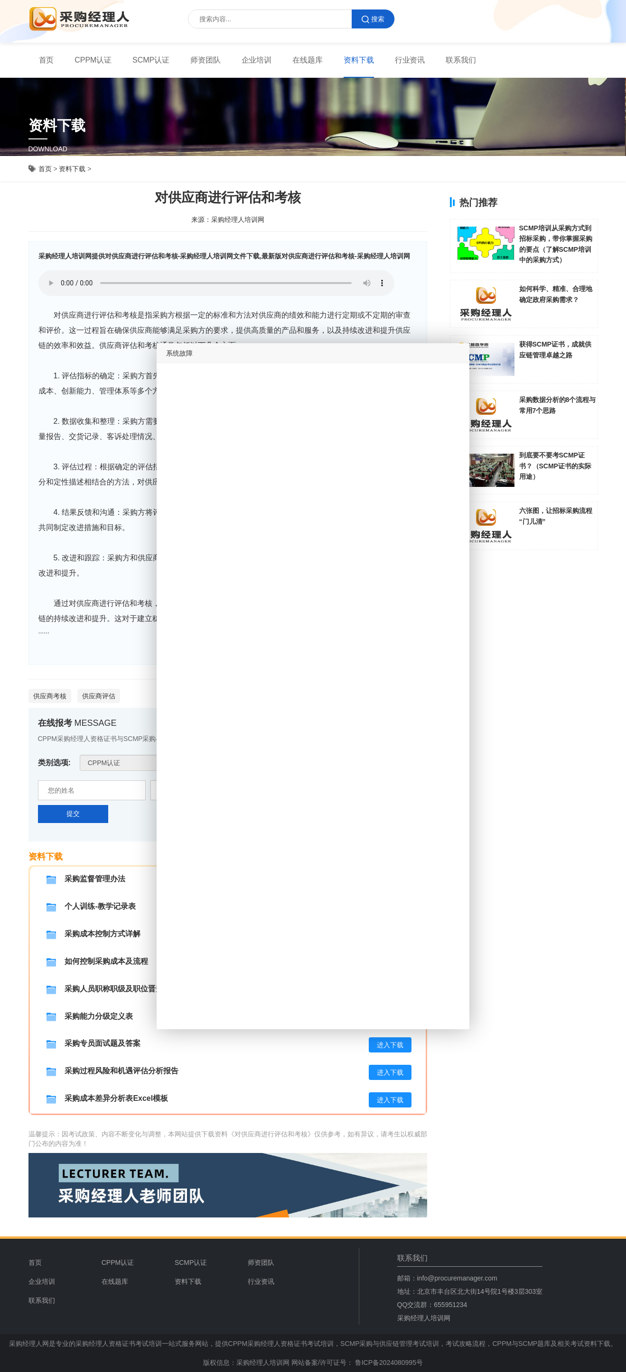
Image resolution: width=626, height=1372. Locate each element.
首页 (46, 60)
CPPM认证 (93, 60)
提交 (73, 813)
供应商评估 (98, 696)
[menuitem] (46, 60)
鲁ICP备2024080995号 (388, 1362)
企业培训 (257, 60)
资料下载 (359, 60)
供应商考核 (49, 696)
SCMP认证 (150, 60)
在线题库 (307, 60)
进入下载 (390, 1045)
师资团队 (205, 60)
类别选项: (54, 763)
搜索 (373, 19)
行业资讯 (410, 60)
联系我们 (461, 60)
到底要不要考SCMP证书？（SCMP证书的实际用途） (555, 465)
